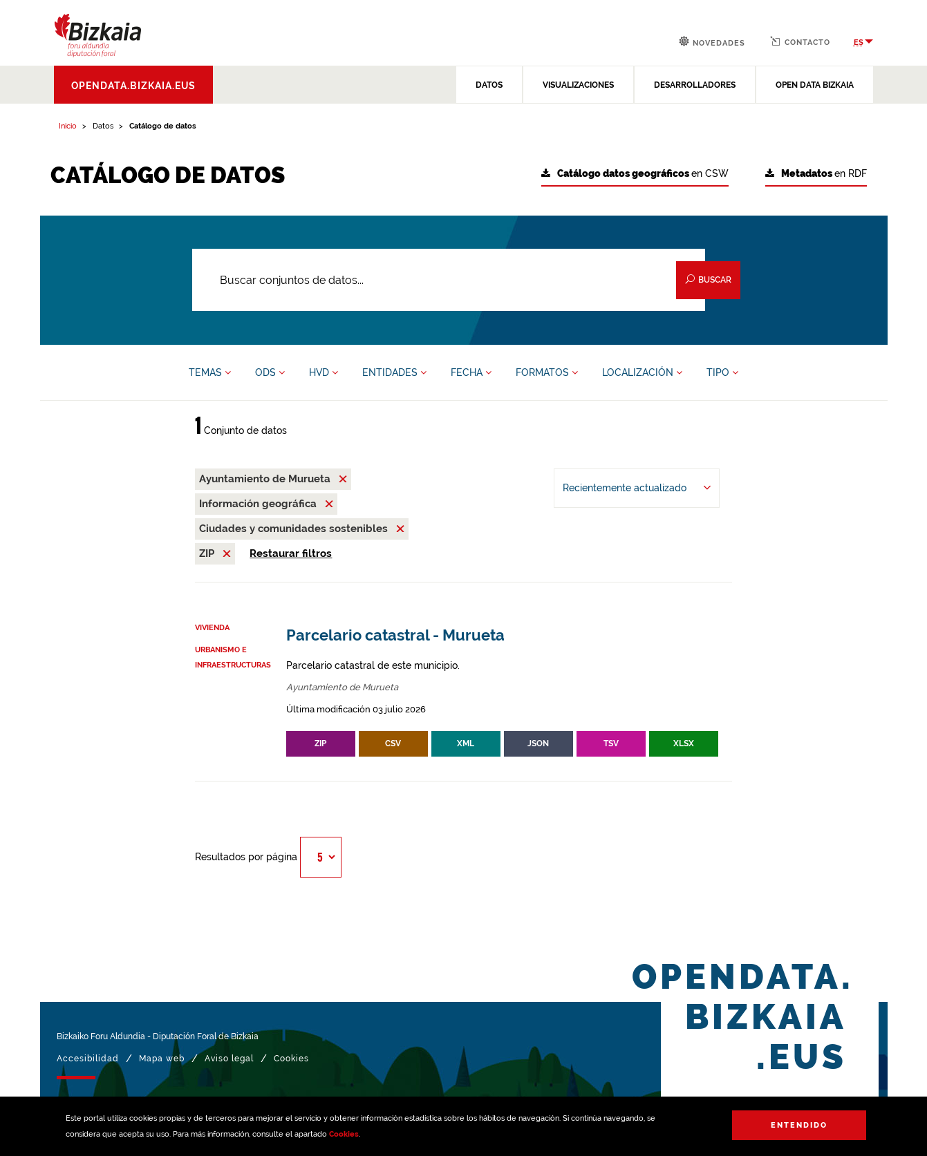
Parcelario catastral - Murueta (395, 635)
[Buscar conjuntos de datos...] (449, 280)
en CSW (635, 174)
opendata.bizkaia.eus (133, 85)
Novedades (712, 42)
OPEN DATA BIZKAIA (815, 85)
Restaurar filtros (291, 553)
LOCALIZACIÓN (642, 372)
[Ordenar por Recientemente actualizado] (637, 488)
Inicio (68, 126)
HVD (323, 372)
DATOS (489, 85)
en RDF (816, 174)
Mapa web (162, 1058)
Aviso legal (229, 1058)
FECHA (471, 372)
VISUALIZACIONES (578, 85)
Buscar (708, 279)
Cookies (344, 1134)
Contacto (800, 41)
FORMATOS (547, 372)
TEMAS (210, 372)
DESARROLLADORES (695, 85)
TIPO (722, 372)
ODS (270, 372)
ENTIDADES (394, 372)
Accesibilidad (88, 1058)
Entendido (799, 1125)
